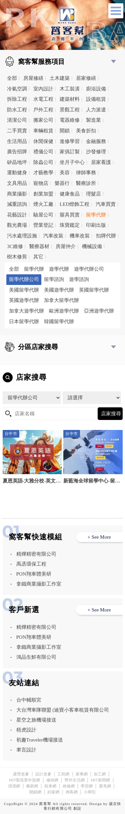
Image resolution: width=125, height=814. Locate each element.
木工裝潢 (70, 88)
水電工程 (43, 99)
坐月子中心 (72, 162)
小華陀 (90, 792)
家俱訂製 (70, 151)
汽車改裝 (53, 235)
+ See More (99, 537)
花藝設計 (17, 214)
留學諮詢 (54, 279)
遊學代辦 (59, 269)
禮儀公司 (43, 151)
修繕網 (52, 780)
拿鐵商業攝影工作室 (38, 584)
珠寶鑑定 (70, 225)
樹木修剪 (17, 256)
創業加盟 (43, 194)
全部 (12, 78)
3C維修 (15, 246)
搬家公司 (43, 120)
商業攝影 (17, 194)
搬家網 (32, 786)
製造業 (93, 120)
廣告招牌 (17, 151)
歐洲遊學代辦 (64, 311)
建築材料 (70, 99)
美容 (65, 172)
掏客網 (72, 792)
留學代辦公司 (24, 279)
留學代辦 (96, 214)
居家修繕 (86, 78)
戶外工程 (43, 109)
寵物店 (40, 183)
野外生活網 (75, 780)
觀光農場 (17, 225)
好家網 (53, 792)
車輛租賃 (43, 130)
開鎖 (65, 130)
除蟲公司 (43, 162)
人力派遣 (96, 109)
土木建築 (60, 78)
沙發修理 (96, 151)
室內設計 (43, 88)
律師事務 (86, 172)
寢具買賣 (70, 214)
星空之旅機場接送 (36, 720)
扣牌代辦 (106, 235)
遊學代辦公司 (89, 269)
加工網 (100, 774)
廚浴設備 (96, 88)
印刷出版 (96, 225)
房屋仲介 (66, 246)
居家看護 (101, 162)
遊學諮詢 (79, 279)
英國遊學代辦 (24, 300)
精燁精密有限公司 (36, 554)
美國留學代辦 (24, 290)
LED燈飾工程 (74, 204)
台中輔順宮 (28, 700)
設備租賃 (96, 99)
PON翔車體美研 (33, 574)
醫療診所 (86, 183)
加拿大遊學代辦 (26, 311)
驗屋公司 (43, 214)
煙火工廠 (43, 204)
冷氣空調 (17, 88)
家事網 (82, 774)
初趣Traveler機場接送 (39, 740)
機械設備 (92, 246)
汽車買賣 (106, 204)
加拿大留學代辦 (61, 300)
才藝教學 (43, 172)
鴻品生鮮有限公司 (36, 657)
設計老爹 (43, 774)
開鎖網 (35, 792)
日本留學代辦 (24, 321)
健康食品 (70, 194)
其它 (38, 256)
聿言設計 (26, 749)
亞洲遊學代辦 (99, 311)
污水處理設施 (22, 235)
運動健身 (17, 172)
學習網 (87, 786)
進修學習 (70, 141)
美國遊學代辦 (59, 290)
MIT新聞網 (100, 780)
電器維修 (70, 120)
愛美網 (105, 786)
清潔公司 (17, 120)
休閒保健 (43, 141)
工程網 (63, 774)
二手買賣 (17, 130)
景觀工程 (70, 109)
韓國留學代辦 (59, 321)
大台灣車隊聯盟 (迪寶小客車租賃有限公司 (62, 710)
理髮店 (93, 194)
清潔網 (14, 786)
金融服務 (96, 141)
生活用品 (17, 141)
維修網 (69, 786)
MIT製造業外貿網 (24, 780)
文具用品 (17, 183)
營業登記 (43, 225)
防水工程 (17, 109)
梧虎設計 (26, 730)
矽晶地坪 (17, 162)
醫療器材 (39, 246)
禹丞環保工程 (31, 564)
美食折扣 (86, 130)
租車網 (50, 786)
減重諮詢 (17, 204)
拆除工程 (17, 99)
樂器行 (62, 183)
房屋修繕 (33, 78)
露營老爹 (21, 774)
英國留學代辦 (94, 290)
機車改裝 (80, 235)
